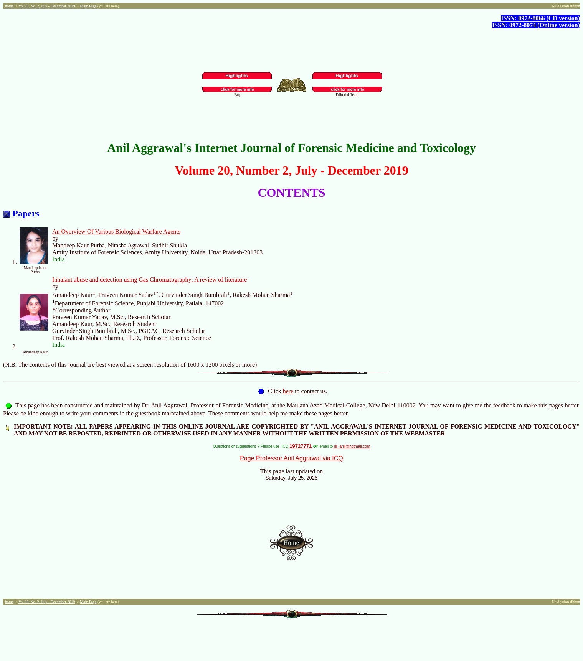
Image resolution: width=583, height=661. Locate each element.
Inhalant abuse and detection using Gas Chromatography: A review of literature (149, 279)
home (9, 6)
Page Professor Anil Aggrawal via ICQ (291, 458)
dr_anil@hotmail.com (351, 446)
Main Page (88, 6)
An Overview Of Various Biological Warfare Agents (116, 231)
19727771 (300, 446)
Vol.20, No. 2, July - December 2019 (46, 6)
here (288, 391)
